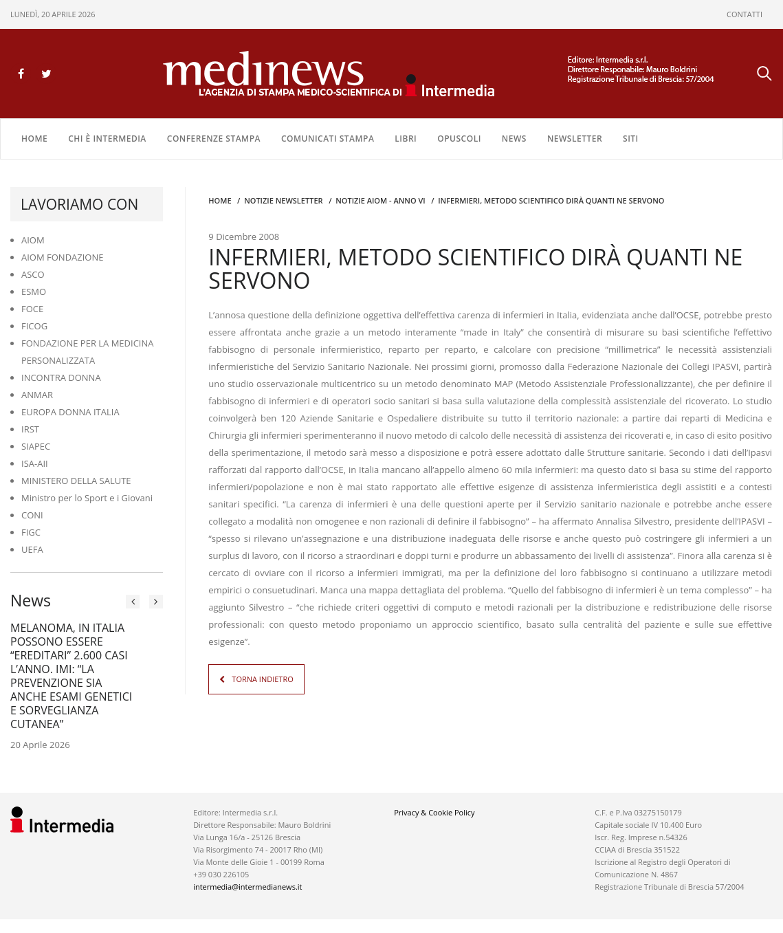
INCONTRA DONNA (61, 377)
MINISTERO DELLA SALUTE (76, 480)
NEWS (514, 138)
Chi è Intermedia (107, 138)
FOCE (32, 309)
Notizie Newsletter (283, 200)
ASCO (33, 274)
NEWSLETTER (574, 138)
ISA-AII (34, 463)
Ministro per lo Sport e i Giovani (87, 498)
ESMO (33, 291)
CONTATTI (744, 14)
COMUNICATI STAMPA (327, 138)
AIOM (33, 240)
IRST (30, 429)
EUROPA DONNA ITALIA (70, 412)
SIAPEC (35, 446)
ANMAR (37, 394)
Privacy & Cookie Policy (434, 812)
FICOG (34, 326)
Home (34, 138)
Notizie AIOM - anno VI (380, 200)
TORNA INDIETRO (262, 679)
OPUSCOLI (459, 138)
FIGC (31, 532)
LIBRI (406, 138)
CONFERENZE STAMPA (214, 138)
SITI (631, 138)
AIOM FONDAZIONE (62, 257)
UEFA (32, 549)
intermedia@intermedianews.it (247, 886)
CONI (32, 515)
